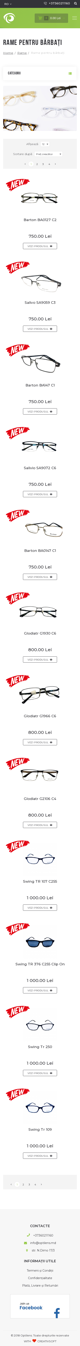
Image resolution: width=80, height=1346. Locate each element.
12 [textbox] (43, 144)
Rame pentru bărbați (48, 53)
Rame (22, 53)
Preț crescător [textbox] (44, 154)
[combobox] (45, 144)
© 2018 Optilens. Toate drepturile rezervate (40, 1335)
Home (8, 53)
